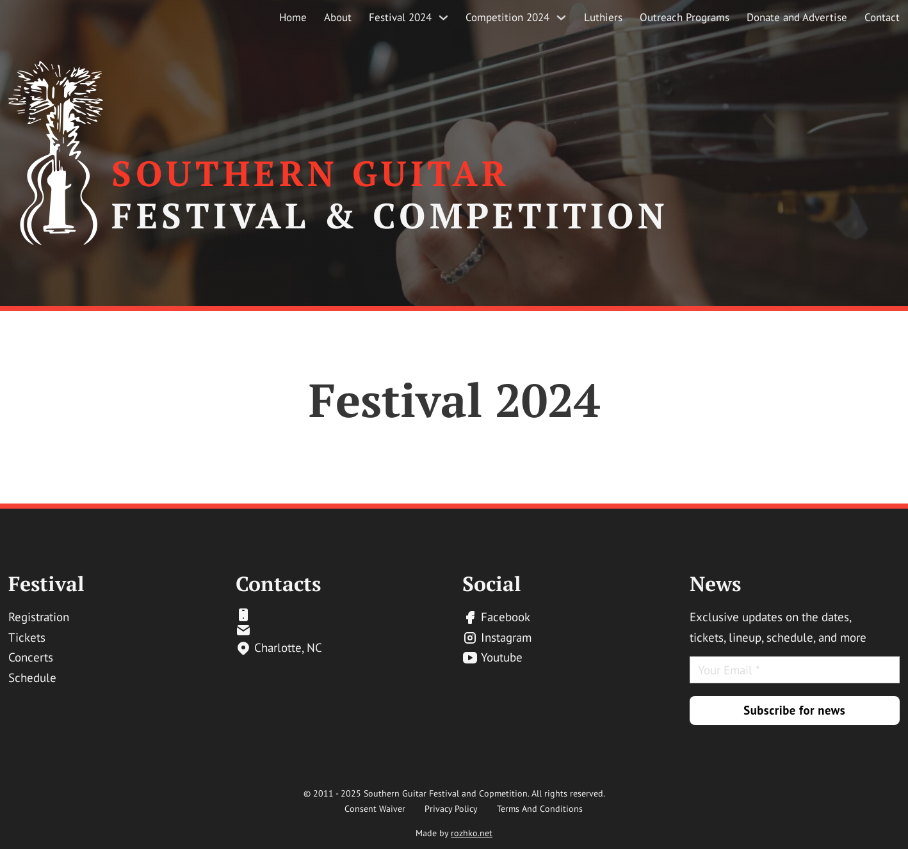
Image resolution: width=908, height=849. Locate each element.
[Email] (795, 669)
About (338, 17)
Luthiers (603, 17)
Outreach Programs (684, 17)
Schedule (32, 677)
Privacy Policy (451, 808)
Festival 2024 (400, 17)
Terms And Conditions (540, 808)
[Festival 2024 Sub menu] (443, 17)
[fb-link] (496, 617)
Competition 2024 (507, 17)
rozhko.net (471, 833)
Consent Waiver (375, 808)
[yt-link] (496, 657)
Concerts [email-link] (30, 657)
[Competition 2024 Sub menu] (561, 17)
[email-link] (279, 615)
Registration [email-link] (38, 616)
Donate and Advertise (797, 17)
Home (293, 17)
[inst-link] (496, 638)
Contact (882, 17)
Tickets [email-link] (26, 637)
